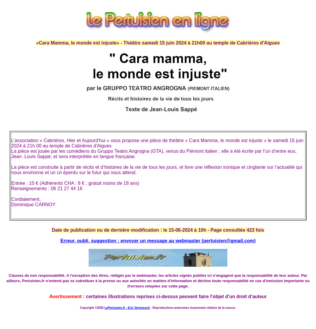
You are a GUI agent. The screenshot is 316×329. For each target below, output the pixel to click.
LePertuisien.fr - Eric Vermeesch (127, 307)
